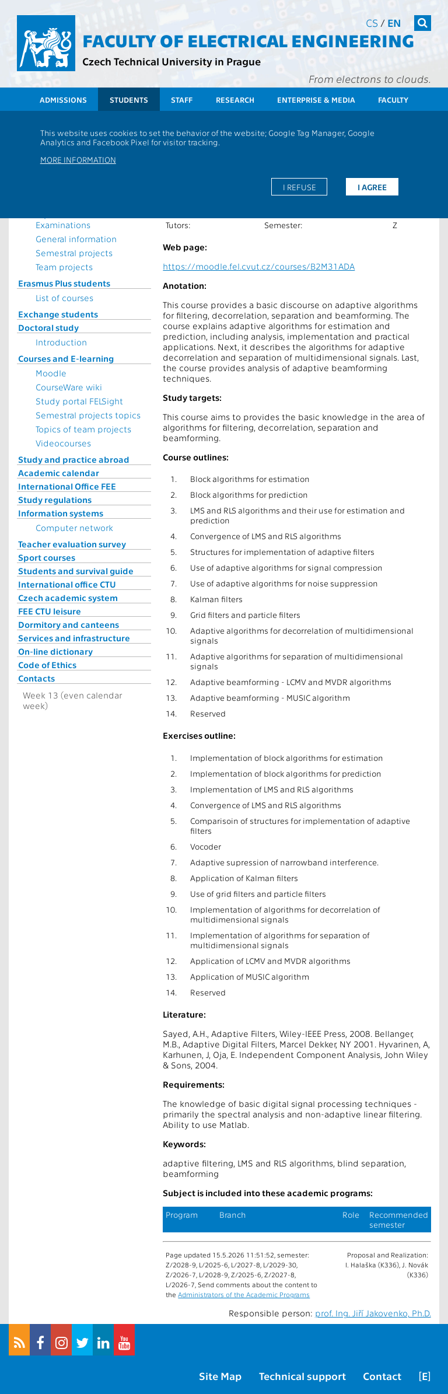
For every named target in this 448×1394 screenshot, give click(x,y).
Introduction (61, 342)
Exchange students (58, 314)
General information (76, 238)
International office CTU (67, 584)
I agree (372, 186)
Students (129, 99)
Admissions (63, 99)
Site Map (220, 1375)
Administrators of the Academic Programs (244, 1294)
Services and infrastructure (74, 638)
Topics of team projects (83, 429)
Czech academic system (68, 597)
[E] (424, 1375)
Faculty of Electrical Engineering (248, 39)
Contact (382, 1375)
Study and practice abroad (74, 459)
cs (372, 22)
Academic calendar (58, 472)
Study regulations (55, 499)
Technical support (302, 1375)
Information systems (60, 513)
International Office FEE (67, 486)
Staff (181, 99)
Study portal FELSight (79, 401)
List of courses (64, 297)
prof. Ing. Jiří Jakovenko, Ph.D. (373, 1313)
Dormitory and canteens (68, 624)
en (394, 22)
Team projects (64, 266)
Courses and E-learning (66, 358)
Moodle (51, 373)
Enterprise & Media (316, 99)
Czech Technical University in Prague (171, 61)
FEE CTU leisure (49, 611)
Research (235, 99)
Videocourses (63, 443)
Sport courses (46, 557)
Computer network (74, 527)
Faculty (393, 99)
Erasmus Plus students (64, 283)
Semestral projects (74, 252)
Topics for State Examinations (67, 219)
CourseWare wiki (69, 387)
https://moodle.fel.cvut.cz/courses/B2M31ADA (259, 266)
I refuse (299, 186)
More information (78, 159)
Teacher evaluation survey (72, 544)
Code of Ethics (47, 664)
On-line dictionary (55, 651)
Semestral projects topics (88, 415)
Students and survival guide (76, 570)
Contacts (36, 678)
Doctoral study (48, 327)
